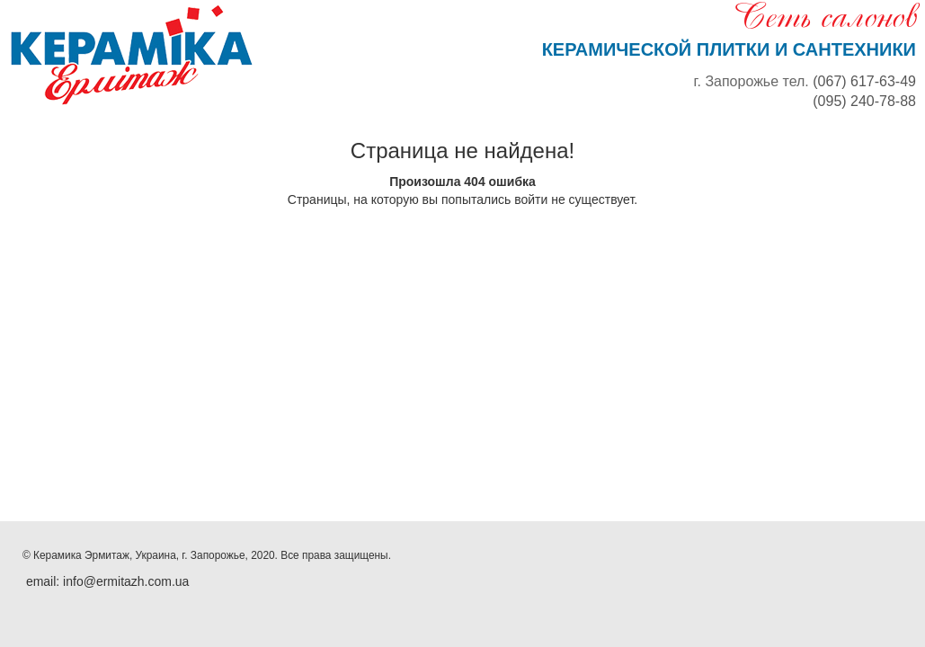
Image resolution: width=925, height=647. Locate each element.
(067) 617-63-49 (864, 81)
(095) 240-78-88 (864, 101)
